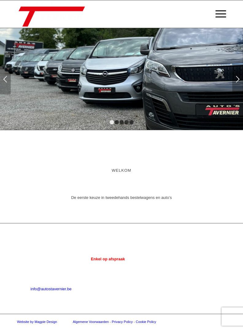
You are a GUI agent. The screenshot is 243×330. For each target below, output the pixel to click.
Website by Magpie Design (37, 322)
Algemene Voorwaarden (91, 322)
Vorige (5, 79)
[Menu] (217, 14)
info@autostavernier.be (51, 289)
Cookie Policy (146, 322)
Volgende (237, 79)
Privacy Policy (122, 322)
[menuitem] (217, 14)
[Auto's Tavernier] (52, 14)
